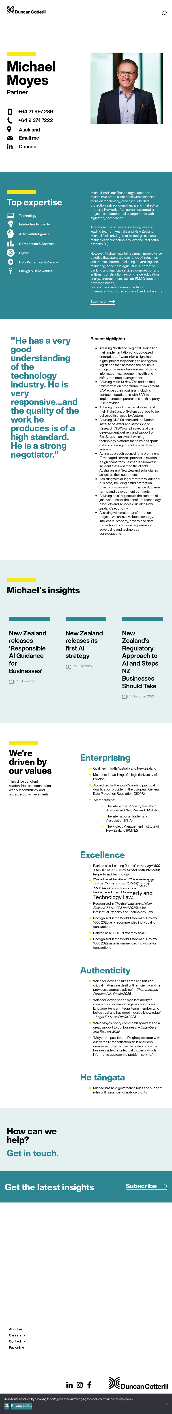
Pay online (16, 1347)
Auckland (29, 130)
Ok (6, 1405)
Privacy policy (21, 1405)
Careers (17, 1335)
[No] (167, 1403)
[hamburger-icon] (152, 13)
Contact (17, 1341)
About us (15, 1329)
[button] (102, 302)
